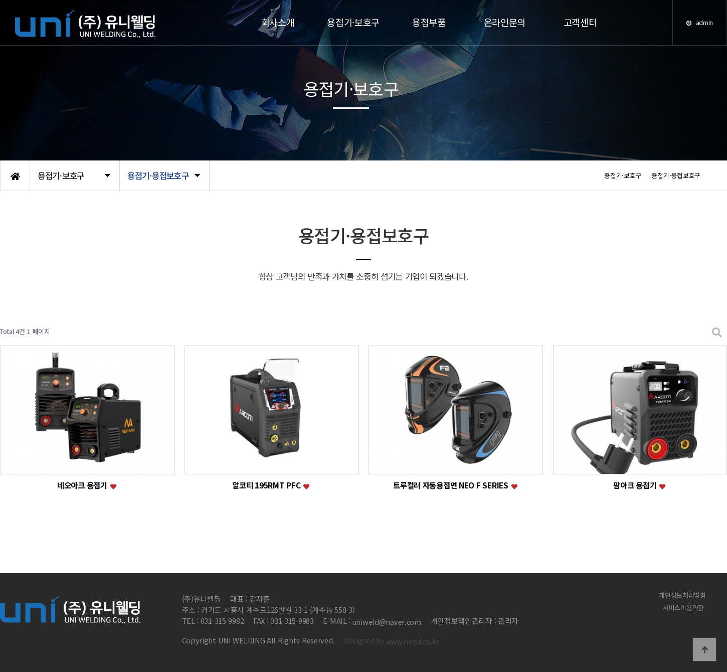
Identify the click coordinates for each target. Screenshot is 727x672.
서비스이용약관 (685, 607)
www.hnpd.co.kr (412, 641)
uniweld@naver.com (386, 621)
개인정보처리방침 (684, 594)
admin (699, 22)
